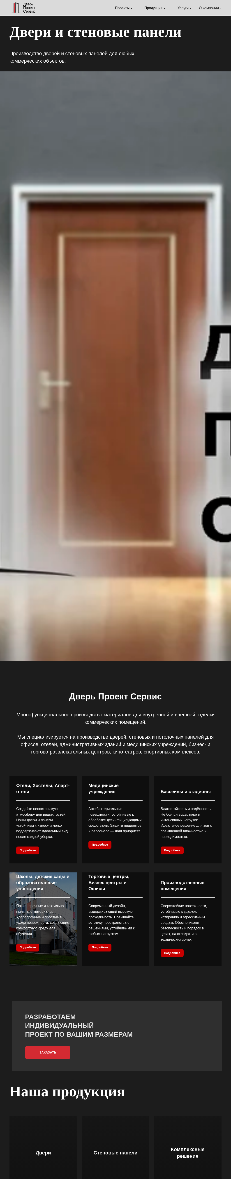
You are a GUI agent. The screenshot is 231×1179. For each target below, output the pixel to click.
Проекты (122, 8)
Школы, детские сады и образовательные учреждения (42, 882)
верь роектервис (29, 7)
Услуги (183, 8)
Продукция (153, 8)
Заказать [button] (47, 1052)
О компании (209, 8)
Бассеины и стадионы (186, 791)
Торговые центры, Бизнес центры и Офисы (108, 882)
